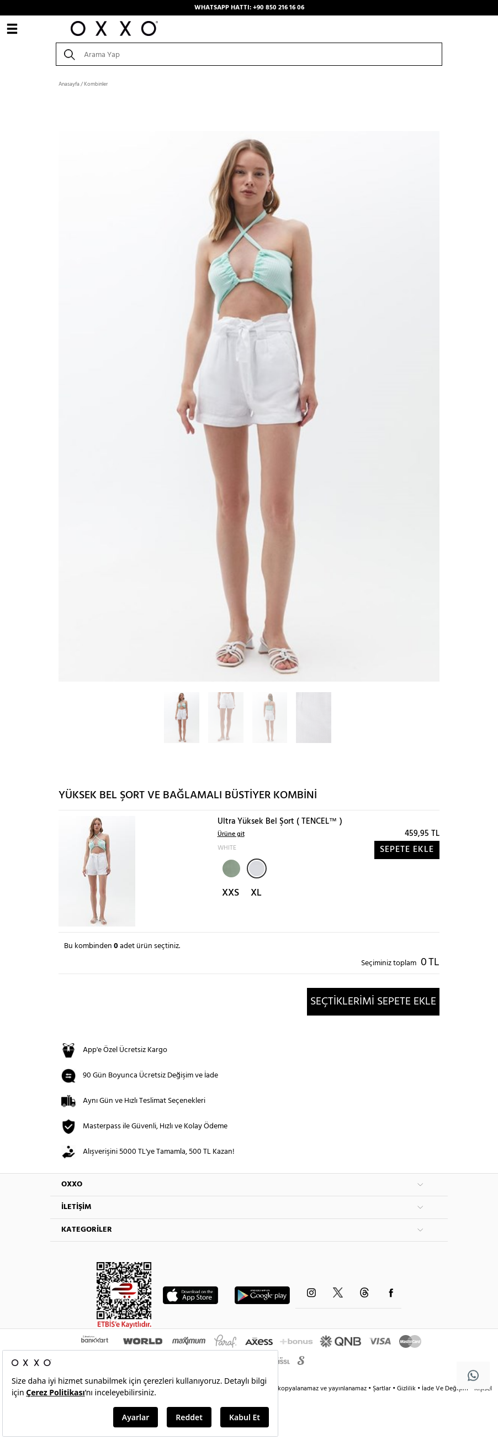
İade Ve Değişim (445, 1388)
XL (256, 893)
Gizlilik (407, 1388)
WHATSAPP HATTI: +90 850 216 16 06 (249, 7)
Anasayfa (69, 84)
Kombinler (96, 84)
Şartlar (383, 1388)
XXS (230, 893)
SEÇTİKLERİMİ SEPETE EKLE (373, 1002)
